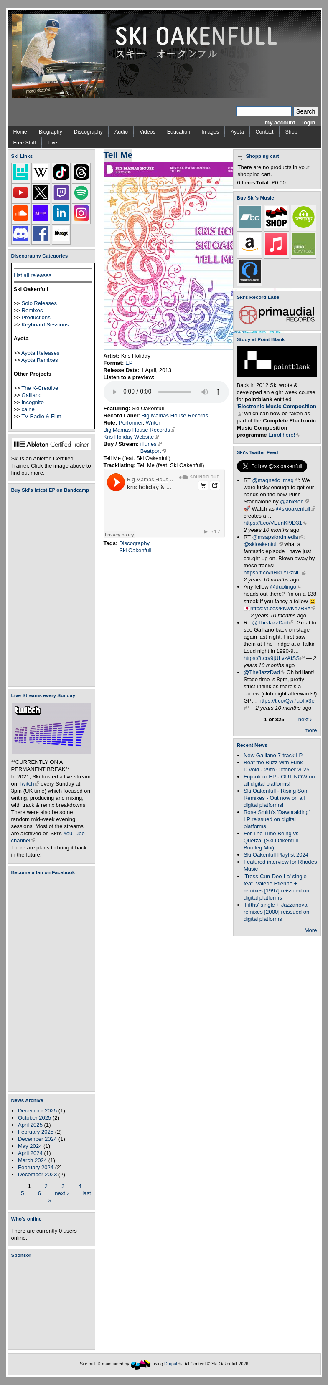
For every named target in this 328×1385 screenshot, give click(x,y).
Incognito (32, 402)
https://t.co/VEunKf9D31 (275, 523)
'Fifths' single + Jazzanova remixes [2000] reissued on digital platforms (276, 912)
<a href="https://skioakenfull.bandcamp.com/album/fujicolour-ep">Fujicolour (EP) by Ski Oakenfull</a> (48, 589)
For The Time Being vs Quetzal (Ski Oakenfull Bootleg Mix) (271, 840)
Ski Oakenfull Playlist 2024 (276, 855)
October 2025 (34, 1118)
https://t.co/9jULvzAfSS (274, 658)
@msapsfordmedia (277, 537)
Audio (121, 132)
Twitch (29, 784)
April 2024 (30, 1153)
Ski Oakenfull (135, 550)
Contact (265, 132)
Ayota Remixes (39, 360)
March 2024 (32, 1160)
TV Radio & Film (41, 416)
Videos (147, 132)
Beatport (153, 451)
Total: (263, 182)
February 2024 (35, 1167)
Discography (88, 132)
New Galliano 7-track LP (273, 755)
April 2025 (30, 1125)
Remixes (32, 310)
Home (20, 132)
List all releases (32, 275)
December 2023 (37, 1174)
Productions (35, 317)
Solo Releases (39, 303)
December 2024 (37, 1139)
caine (27, 409)
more (311, 730)
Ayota (237, 132)
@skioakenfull (295, 508)
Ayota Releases (40, 353)
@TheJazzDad (273, 622)
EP (129, 363)
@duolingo (285, 587)
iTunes (151, 444)
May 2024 (30, 1146)
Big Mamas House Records (175, 415)
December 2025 (37, 1110)
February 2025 (35, 1132)
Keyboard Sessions (45, 324)
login (308, 122)
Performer (131, 423)
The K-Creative (39, 388)
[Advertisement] (53, 1303)
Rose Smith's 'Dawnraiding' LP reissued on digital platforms (277, 819)
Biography (50, 132)
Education (178, 132)
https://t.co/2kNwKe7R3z (282, 608)
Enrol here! (284, 435)
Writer (153, 423)
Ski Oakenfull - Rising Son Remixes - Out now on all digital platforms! (275, 798)
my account (280, 122)
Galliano (31, 395)
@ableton (294, 501)
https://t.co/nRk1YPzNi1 (275, 572)
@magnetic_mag (275, 480)
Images (210, 132)
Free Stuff (24, 143)
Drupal (173, 1364)
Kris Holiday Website (131, 437)
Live (52, 143)
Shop (291, 132)
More (311, 930)
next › (62, 1193)
